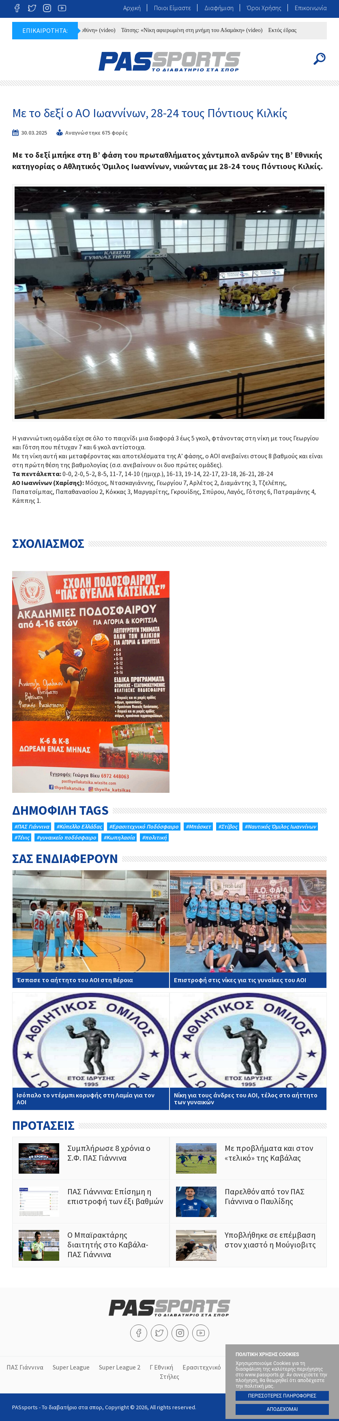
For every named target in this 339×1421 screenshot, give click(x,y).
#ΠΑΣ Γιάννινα (31, 826)
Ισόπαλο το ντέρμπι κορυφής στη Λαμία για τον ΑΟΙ (91, 1051)
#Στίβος (227, 826)
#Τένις (21, 837)
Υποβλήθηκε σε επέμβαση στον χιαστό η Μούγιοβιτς (248, 1245)
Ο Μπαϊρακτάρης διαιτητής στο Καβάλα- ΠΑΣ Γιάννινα (91, 1245)
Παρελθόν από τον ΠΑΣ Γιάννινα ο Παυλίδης (248, 1202)
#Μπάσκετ (198, 826)
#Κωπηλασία (119, 837)
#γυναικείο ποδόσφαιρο (66, 837)
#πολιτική (154, 837)
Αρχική (132, 7)
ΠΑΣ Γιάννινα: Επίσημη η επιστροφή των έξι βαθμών (91, 1202)
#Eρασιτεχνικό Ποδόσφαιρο (143, 826)
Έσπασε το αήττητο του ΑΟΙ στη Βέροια (91, 929)
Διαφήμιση (219, 7)
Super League (71, 1367)
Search (319, 59)
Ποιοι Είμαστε (172, 7)
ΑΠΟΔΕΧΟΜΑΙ (282, 1409)
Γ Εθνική (161, 1367)
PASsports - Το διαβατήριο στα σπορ (169, 61)
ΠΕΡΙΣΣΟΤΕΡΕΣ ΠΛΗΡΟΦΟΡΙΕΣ (282, 1396)
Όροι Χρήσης (264, 7)
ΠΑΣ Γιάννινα (24, 1367)
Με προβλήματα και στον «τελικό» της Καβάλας (248, 1158)
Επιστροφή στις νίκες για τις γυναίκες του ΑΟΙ (248, 929)
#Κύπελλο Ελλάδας (79, 826)
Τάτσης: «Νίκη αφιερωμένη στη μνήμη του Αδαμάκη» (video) (196, 30)
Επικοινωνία (311, 7)
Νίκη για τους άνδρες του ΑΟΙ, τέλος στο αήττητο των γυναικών (248, 1051)
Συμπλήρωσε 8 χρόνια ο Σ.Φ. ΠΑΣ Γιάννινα (91, 1158)
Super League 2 (119, 1367)
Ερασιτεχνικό (201, 1367)
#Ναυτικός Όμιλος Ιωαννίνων (280, 826)
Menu (19, 59)
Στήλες (169, 1376)
